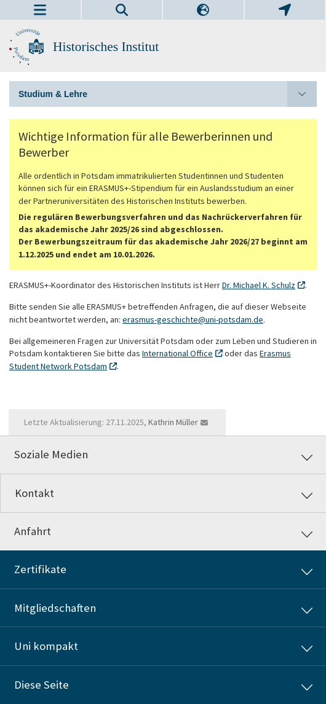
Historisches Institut (106, 46)
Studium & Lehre (167, 94)
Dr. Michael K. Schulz (258, 285)
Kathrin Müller (173, 422)
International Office (177, 353)
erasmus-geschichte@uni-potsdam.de (192, 319)
